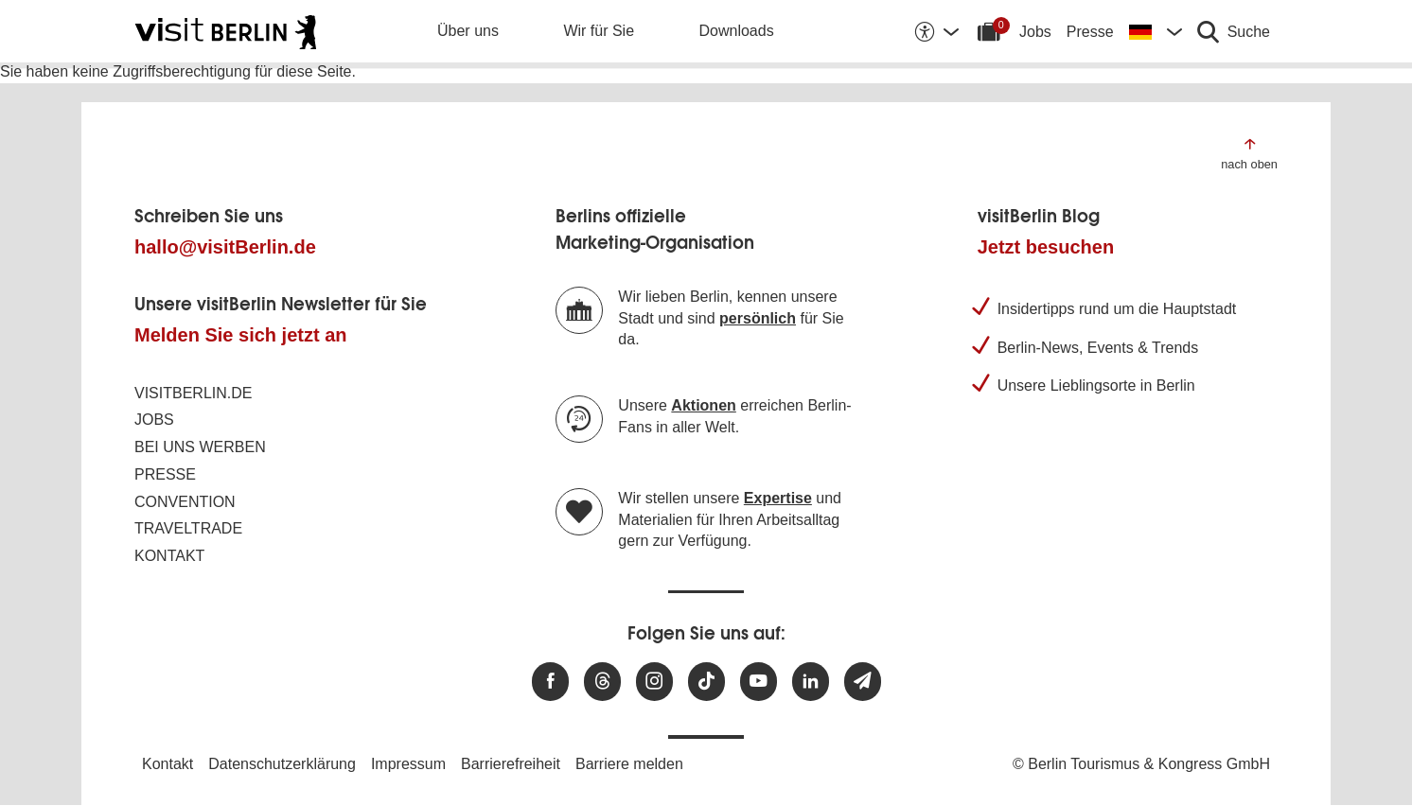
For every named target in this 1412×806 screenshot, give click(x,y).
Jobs (1035, 32)
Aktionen (703, 405)
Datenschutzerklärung (282, 764)
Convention (185, 502)
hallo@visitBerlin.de (225, 247)
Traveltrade (188, 528)
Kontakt (169, 556)
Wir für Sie (598, 31)
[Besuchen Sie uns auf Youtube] (758, 681)
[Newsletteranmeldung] (862, 681)
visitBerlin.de (193, 393)
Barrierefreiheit (510, 764)
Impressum (408, 764)
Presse (1090, 32)
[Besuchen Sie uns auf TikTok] (706, 681)
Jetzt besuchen (1046, 247)
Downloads (736, 31)
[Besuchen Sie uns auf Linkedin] (810, 681)
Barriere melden (629, 764)
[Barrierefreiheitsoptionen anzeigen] (936, 31)
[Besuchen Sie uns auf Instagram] (654, 681)
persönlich (757, 318)
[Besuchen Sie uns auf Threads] (602, 681)
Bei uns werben (200, 447)
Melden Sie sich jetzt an (240, 334)
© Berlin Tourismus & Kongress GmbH (1141, 764)
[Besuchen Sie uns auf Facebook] (550, 681)
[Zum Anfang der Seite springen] (1249, 152)
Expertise (778, 498)
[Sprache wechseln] (1155, 31)
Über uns (468, 31)
